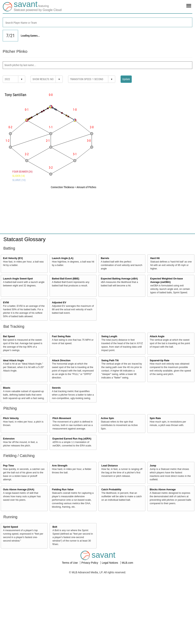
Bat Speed (9, 336)
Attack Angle (157, 336)
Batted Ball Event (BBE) (65, 278)
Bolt (54, 527)
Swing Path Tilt (110, 360)
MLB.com (127, 562)
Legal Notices (110, 562)
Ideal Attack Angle (13, 360)
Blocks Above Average (163, 489)
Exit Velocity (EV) (13, 258)
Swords (56, 388)
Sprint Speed (10, 527)
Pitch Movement (61, 418)
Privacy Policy (90, 562)
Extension (9, 438)
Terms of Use (70, 562)
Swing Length (109, 336)
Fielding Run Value (63, 489)
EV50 (6, 302)
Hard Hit (155, 258)
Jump (153, 465)
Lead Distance (109, 465)
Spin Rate (155, 418)
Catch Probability (111, 489)
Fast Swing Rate (61, 336)
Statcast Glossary (24, 239)
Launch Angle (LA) (62, 258)
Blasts (6, 388)
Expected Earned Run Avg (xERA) (71, 438)
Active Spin (107, 418)
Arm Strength (59, 465)
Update (126, 79)
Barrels (105, 258)
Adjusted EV (59, 302)
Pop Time (8, 465)
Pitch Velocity (11, 418)
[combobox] (97, 22)
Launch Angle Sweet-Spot (18, 278)
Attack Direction (61, 360)
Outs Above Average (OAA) (18, 489)
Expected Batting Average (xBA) (119, 278)
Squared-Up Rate (159, 360)
